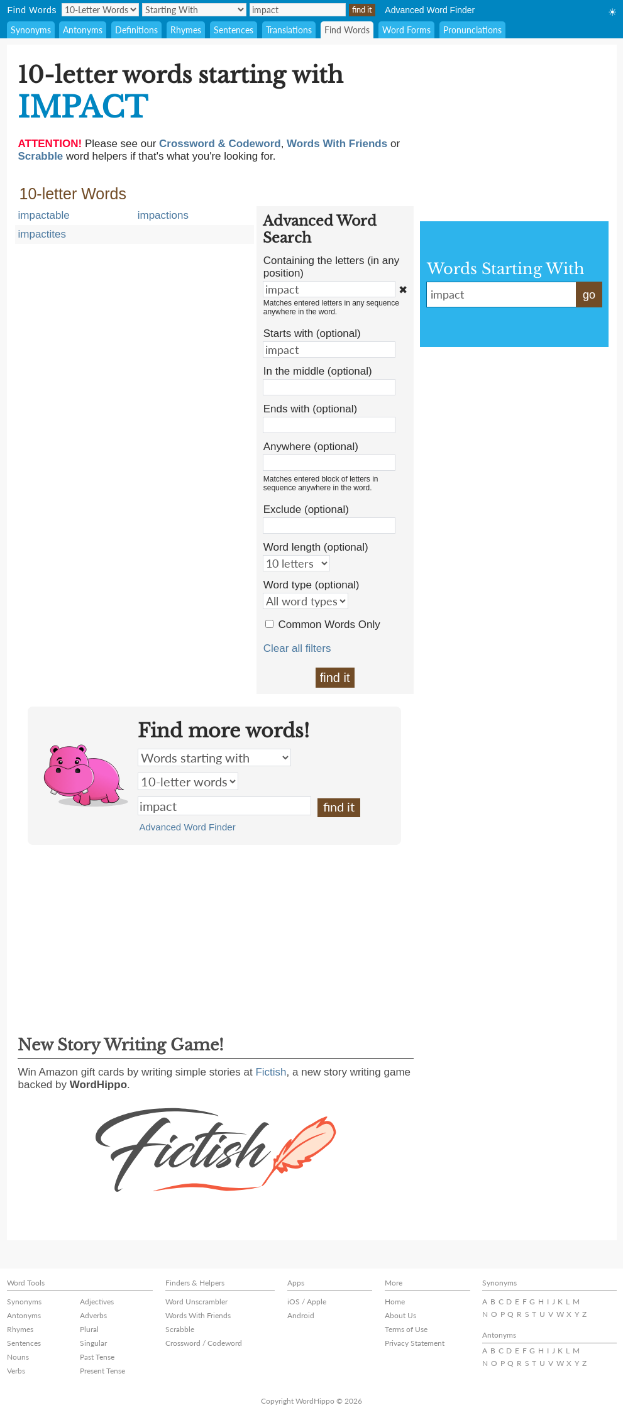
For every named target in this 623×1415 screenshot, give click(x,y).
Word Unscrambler (196, 1301)
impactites (42, 234)
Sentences (233, 30)
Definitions (136, 30)
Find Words (347, 30)
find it (335, 678)
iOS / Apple (306, 1301)
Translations (289, 30)
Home (395, 1301)
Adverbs (93, 1315)
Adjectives (97, 1301)
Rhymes (185, 30)
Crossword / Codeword (203, 1343)
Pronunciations (472, 30)
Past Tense (97, 1357)
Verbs (16, 1370)
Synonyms (31, 30)
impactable (44, 215)
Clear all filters (297, 648)
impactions (163, 215)
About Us (400, 1315)
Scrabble (179, 1329)
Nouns (18, 1357)
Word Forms (406, 30)
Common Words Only (329, 624)
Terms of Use (406, 1329)
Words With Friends (198, 1315)
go (589, 295)
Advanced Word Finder (430, 10)
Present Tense (102, 1370)
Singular (93, 1343)
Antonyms (82, 30)
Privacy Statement (414, 1343)
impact (224, 805)
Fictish (270, 1072)
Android (300, 1315)
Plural (89, 1329)
